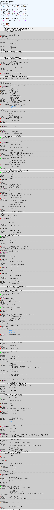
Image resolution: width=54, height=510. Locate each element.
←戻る (1, 0)
